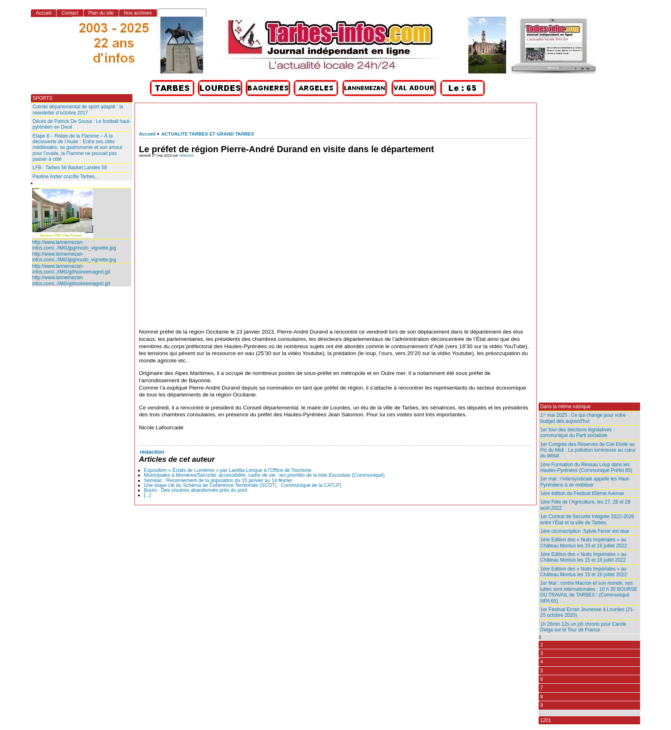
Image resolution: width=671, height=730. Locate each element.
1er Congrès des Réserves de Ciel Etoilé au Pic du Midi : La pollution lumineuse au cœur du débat (588, 450)
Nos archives (138, 13)
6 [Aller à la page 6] (541, 679)
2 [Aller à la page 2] (541, 645)
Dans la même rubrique (565, 406)
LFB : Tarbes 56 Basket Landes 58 (69, 167)
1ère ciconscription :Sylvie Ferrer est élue (584, 531)
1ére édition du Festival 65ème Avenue (582, 493)
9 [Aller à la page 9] (541, 705)
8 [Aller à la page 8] (541, 697)
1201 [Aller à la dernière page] (545, 720)
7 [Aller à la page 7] (541, 688)
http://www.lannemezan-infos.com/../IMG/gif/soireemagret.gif (71, 269)
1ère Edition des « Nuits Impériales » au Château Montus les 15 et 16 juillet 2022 (583, 542)
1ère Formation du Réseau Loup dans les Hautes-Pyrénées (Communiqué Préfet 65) (586, 467)
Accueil (147, 133)
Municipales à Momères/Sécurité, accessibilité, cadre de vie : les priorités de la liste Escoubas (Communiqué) (264, 475)
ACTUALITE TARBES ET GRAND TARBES (207, 133)
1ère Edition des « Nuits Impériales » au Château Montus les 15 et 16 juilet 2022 (583, 557)
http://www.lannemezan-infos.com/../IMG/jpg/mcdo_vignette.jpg (74, 245)
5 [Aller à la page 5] (541, 671)
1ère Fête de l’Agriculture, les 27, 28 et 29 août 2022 (585, 504)
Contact (69, 13)
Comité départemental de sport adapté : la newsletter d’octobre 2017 (77, 109)
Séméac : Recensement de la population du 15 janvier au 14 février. (218, 480)
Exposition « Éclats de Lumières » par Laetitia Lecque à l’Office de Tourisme (227, 470)
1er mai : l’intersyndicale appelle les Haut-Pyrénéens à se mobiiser (585, 481)
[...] (147, 495)
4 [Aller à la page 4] (541, 662)
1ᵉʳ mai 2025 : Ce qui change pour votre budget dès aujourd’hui (583, 418)
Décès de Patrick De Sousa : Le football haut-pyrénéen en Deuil (81, 124)
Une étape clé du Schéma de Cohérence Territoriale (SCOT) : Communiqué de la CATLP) (242, 485)
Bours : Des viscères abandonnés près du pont (195, 490)
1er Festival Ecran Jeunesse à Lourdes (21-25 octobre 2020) (587, 612)
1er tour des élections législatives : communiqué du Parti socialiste (577, 432)
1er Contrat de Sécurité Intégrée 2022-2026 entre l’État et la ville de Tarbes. (587, 519)
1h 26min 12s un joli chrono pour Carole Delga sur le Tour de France (583, 627)
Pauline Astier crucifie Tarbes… (66, 176)
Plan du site (101, 13)
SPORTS (42, 98)
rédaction (186, 155)
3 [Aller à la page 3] (541, 653)
